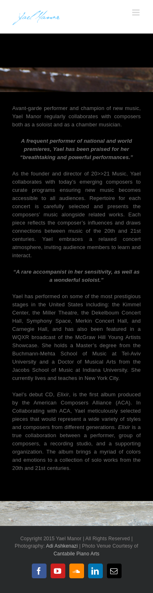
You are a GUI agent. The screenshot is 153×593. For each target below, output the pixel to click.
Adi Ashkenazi (62, 546)
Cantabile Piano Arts (76, 554)
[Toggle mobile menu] (136, 12)
